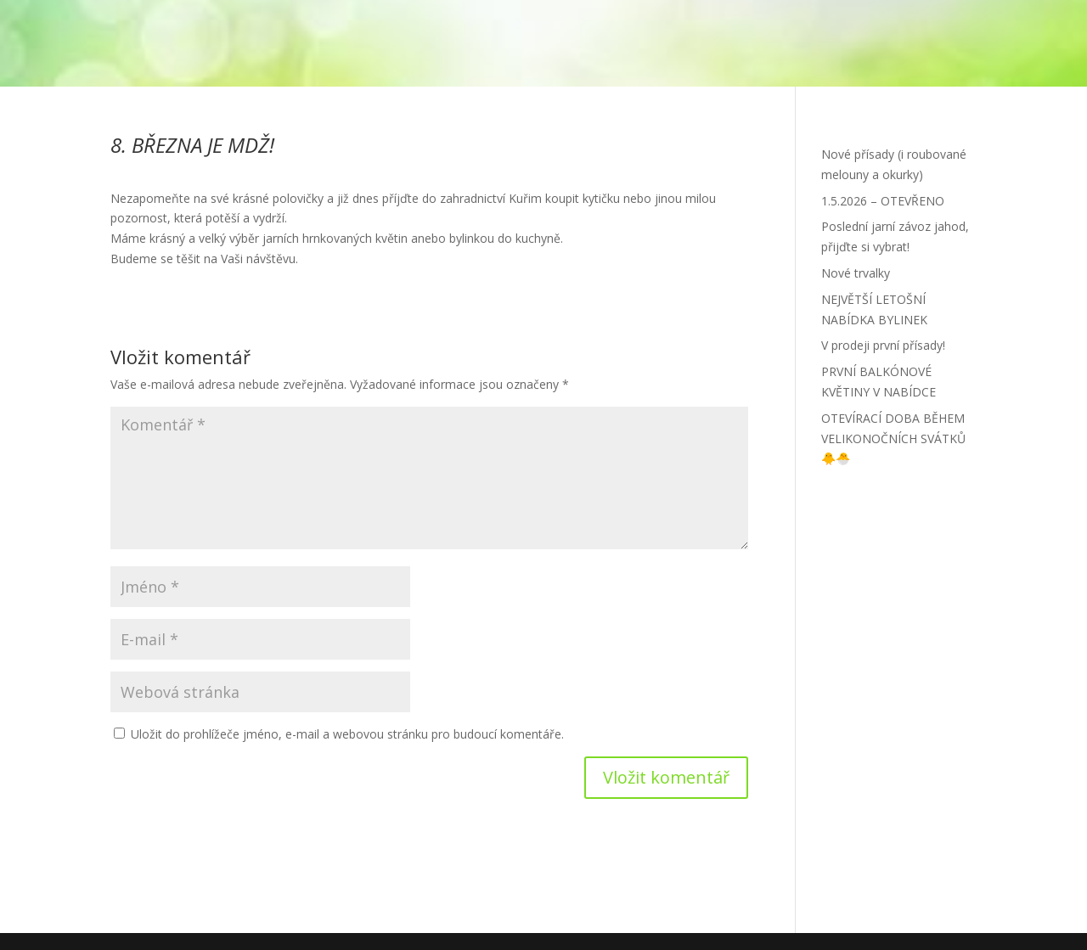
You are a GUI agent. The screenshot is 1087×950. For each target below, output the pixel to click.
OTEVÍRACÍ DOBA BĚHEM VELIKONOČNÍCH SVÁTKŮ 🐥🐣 (893, 438)
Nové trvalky (855, 273)
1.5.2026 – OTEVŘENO (882, 201)
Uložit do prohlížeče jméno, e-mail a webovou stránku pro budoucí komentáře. (347, 734)
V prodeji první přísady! (883, 345)
